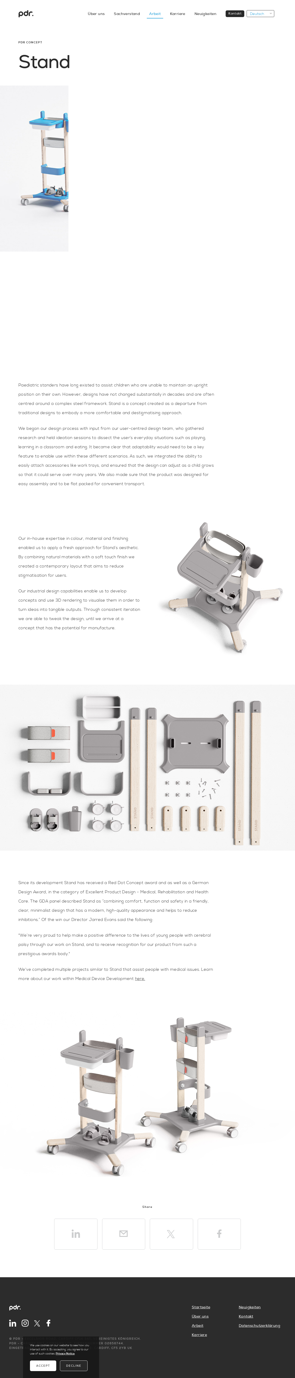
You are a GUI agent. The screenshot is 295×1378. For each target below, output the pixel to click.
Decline (73, 1365)
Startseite (201, 1307)
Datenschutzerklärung (259, 1326)
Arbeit (155, 14)
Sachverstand (127, 14)
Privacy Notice (65, 1353)
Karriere (177, 14)
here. (140, 978)
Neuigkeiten (205, 14)
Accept (43, 1365)
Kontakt (235, 13)
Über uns (96, 14)
